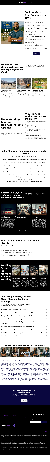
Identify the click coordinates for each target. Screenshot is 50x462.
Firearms (10, 372)
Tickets (2, 367)
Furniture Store (5, 373)
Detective (19, 368)
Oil (3, 377)
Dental (11, 368)
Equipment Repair (21, 371)
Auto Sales (46, 363)
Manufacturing (9, 376)
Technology (44, 381)
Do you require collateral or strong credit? (13, 322)
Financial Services (4, 372)
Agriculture (21, 363)
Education (36, 368)
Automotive (34, 363)
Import (2, 375)
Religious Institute (21, 380)
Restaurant (28, 380)
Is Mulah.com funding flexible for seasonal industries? (17, 330)
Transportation (18, 382)
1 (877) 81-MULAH (36, 420)
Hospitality (42, 373)
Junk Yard (19, 375)
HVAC (46, 373)
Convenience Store (38, 367)
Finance (31, 371)
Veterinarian (42, 382)
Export (6, 375)
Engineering (14, 370)
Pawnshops (6, 367)
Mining (5, 377)
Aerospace (12, 363)
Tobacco (26, 381)
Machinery (3, 376)
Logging (47, 375)
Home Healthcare (36, 373)
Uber (30, 382)
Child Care (7, 368)
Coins (47, 366)
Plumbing (22, 378)
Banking (7, 365)
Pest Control (38, 377)
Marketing (15, 376)
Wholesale (22, 383)
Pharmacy (4, 378)
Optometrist (32, 377)
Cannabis (7, 366)
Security (47, 380)
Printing (33, 378)
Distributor (27, 383)
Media (26, 376)
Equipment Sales (4, 371)
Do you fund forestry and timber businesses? (14, 339)
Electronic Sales (4, 370)
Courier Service (46, 367)
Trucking (26, 382)
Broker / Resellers (35, 365)
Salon (35, 380)
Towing (12, 382)
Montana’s (27, 57)
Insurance (10, 375)
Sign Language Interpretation (14, 381)
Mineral (47, 376)
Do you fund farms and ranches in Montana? (14, 313)
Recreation (15, 380)
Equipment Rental (45, 370)
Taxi (35, 382)
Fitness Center (22, 372)
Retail (32, 380)
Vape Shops (30, 381)
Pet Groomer (44, 377)
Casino (16, 366)
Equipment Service (12, 371)
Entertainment (20, 370)
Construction (20, 367)
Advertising (7, 363)
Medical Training (41, 376)
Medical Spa (35, 376)
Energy (9, 370)
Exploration (10, 377)
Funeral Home (47, 372)
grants (26, 58)
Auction (30, 363)
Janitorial (15, 375)
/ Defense (17, 363)
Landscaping (24, 375)
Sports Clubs (25, 366)
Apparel (26, 363)
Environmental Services (36, 370)
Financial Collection (38, 371)
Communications (13, 367)
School (38, 380)
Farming (27, 371)
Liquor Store (41, 375)
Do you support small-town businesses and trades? (16, 333)
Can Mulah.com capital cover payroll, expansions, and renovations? (21, 336)
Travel (22, 382)
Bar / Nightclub (12, 365)
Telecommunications (6, 382)
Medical (30, 376)
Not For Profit (22, 377)
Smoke (22, 381)
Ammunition (15, 372)
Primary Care (28, 378)
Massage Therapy (21, 376)
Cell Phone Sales (32, 366)
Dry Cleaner (24, 368)
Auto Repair (40, 363)
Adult (3, 363)
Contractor (31, 367)
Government (17, 373)
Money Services (45, 371)
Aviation (2, 365)
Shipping (5, 381)
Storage (39, 381)
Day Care (3, 368)
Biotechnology (28, 365)
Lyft (32, 382)
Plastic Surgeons (16, 378)
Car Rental (12, 366)
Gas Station (11, 373)
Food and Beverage (33, 372)
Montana (27, 34)
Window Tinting (33, 383)
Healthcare (29, 373)
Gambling (20, 366)
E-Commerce (30, 368)
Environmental (27, 370)
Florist (27, 372)
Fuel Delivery (40, 372)
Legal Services (31, 375)
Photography (9, 378)
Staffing (35, 381)
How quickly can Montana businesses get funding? (16, 319)
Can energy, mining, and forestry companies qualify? (17, 316)
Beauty (17, 365)
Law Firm (37, 375)
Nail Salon (22, 365)
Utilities (37, 382)
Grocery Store (23, 373)
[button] (32, 2)
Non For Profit (16, 377)
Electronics (46, 368)
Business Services (43, 365)
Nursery (27, 377)
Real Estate (9, 380)
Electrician (41, 368)
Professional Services (39, 378)
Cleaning (43, 366)
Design (15, 368)
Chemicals (38, 366)
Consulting (26, 367)
